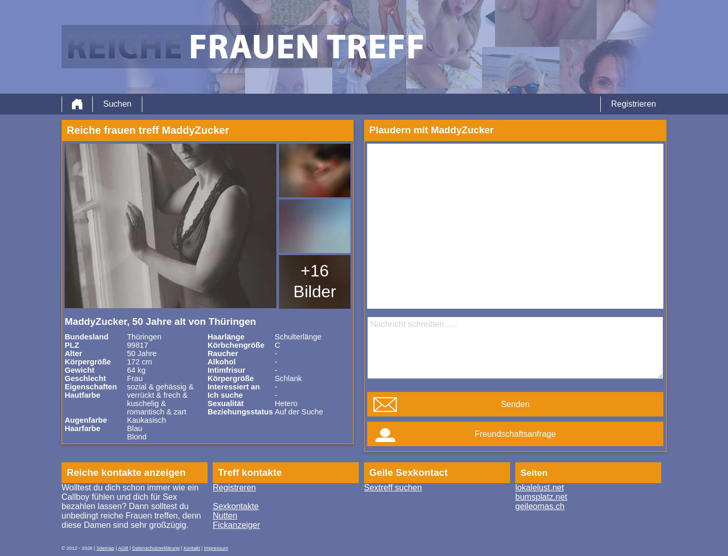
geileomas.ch (539, 506)
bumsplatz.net (541, 496)
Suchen (117, 103)
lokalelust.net (539, 487)
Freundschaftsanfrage (515, 433)
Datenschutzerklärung (156, 548)
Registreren (234, 487)
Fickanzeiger (236, 525)
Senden (515, 404)
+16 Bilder (315, 281)
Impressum (216, 548)
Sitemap (105, 548)
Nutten (225, 515)
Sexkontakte (236, 506)
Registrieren (633, 103)
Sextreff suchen (393, 487)
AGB (123, 548)
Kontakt (192, 548)
